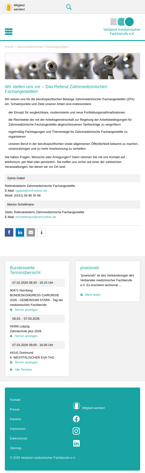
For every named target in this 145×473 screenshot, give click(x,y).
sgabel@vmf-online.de (31, 190)
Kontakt (15, 400)
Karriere (15, 419)
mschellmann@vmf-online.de (35, 217)
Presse (15, 409)
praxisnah (89, 267)
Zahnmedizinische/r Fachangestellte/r (43, 47)
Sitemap (15, 448)
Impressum (17, 429)
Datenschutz (18, 438)
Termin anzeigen (26, 309)
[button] (9, 232)
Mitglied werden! (93, 408)
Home (9, 47)
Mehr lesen (93, 295)
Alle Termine (23, 369)
